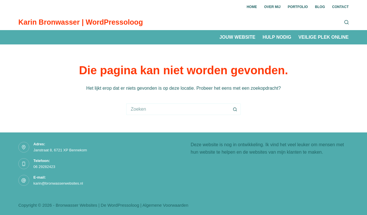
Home (252, 7)
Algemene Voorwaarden (165, 205)
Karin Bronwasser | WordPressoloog (80, 22)
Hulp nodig (277, 37)
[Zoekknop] (235, 109)
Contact (340, 7)
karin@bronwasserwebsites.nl (58, 183)
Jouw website (237, 37)
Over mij (272, 7)
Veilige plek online (323, 37)
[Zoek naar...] (177, 109)
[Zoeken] (346, 22)
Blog (320, 7)
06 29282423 (44, 167)
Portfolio (298, 7)
